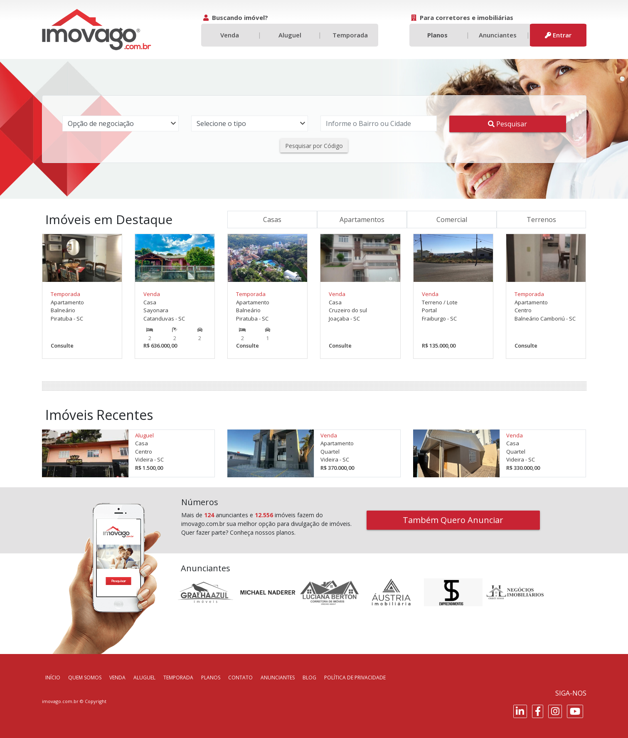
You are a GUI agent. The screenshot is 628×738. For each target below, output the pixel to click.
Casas (272, 219)
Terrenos (541, 219)
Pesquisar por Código (314, 146)
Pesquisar (507, 123)
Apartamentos (362, 219)
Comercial (451, 219)
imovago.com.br (60, 701)
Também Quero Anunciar (453, 520)
